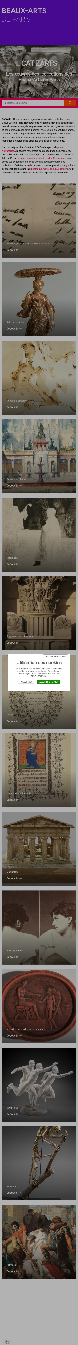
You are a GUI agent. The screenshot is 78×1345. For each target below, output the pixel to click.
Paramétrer (26, 682)
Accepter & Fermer (48, 682)
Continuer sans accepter (55, 656)
